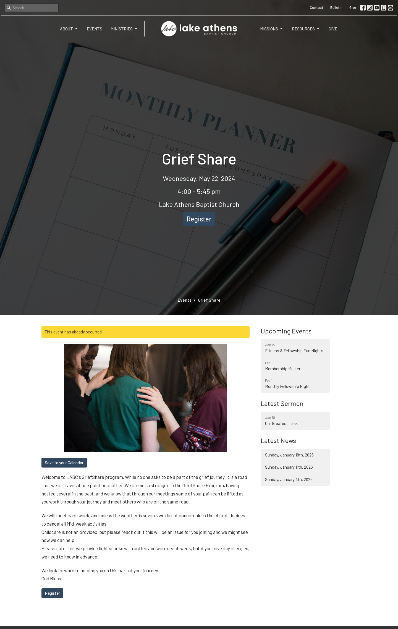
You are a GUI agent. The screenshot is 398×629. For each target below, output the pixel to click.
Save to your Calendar (64, 462)
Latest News (278, 440)
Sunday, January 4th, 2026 (289, 479)
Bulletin (336, 7)
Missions (272, 29)
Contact (316, 7)
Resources (306, 29)
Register (199, 219)
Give (352, 7)
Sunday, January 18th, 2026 (289, 454)
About (69, 29)
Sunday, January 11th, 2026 (289, 466)
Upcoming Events (286, 331)
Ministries (124, 29)
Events (94, 28)
